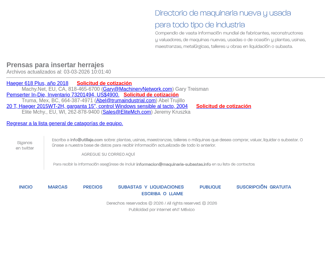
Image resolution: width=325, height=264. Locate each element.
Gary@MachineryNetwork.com (137, 89)
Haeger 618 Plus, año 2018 (37, 83)
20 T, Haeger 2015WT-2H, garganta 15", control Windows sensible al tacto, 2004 (97, 106)
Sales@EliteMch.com (127, 112)
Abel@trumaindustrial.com (126, 100)
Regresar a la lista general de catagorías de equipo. (64, 123)
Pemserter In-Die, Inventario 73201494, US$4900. (62, 94)
